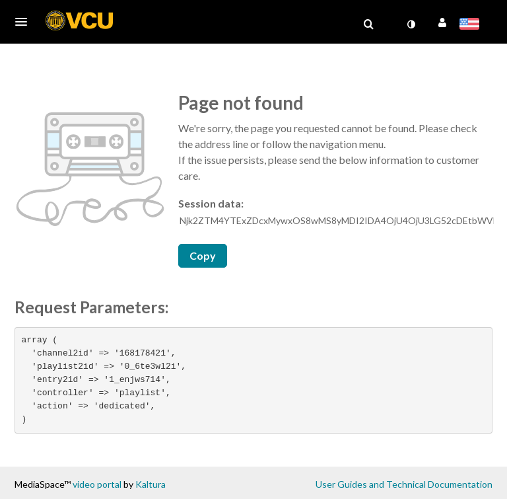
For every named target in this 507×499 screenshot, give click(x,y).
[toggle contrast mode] (410, 24)
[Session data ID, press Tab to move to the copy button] (336, 220)
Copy (202, 255)
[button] (25, 22)
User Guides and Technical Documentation (404, 484)
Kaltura (150, 484)
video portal (97, 484)
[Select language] (471, 25)
